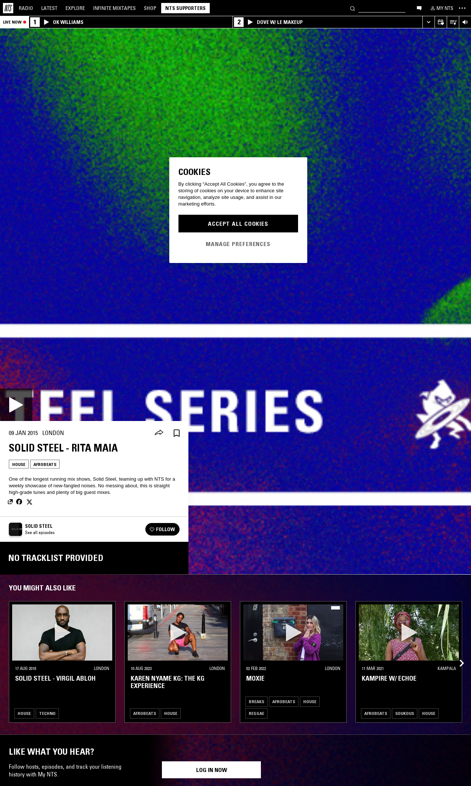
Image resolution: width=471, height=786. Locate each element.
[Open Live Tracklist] (453, 22)
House (18, 464)
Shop (150, 8)
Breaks (256, 701)
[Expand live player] (428, 22)
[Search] (352, 8)
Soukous (404, 713)
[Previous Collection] (457, 654)
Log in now (211, 769)
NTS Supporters (185, 8)
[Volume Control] (465, 22)
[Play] (16, 405)
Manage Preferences (238, 244)
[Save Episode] (176, 433)
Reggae (256, 713)
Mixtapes (114, 8)
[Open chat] (419, 7)
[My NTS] (441, 8)
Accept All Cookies (238, 223)
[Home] (8, 8)
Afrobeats (44, 464)
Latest (49, 8)
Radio (26, 8)
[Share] (159, 433)
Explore (75, 8)
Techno (47, 713)
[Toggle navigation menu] (462, 8)
